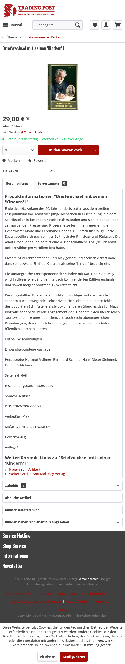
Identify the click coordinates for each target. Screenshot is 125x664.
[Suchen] (78, 25)
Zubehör (15, 485)
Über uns (45, 594)
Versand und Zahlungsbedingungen (36, 601)
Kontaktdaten (67, 594)
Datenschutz (101, 601)
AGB (113, 594)
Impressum (62, 609)
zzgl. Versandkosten (31, 132)
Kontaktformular (93, 594)
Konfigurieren (74, 656)
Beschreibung (17, 183)
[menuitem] (12, 25)
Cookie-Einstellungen (19, 594)
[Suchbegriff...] (57, 25)
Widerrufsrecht (76, 601)
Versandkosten (88, 579)
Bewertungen (52, 183)
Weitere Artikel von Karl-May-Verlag (35, 473)
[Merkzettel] (94, 25)
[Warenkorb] (117, 25)
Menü (12, 24)
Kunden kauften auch (22, 510)
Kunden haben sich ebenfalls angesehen (37, 522)
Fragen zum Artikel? (22, 469)
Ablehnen (47, 656)
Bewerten (38, 160)
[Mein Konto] (106, 25)
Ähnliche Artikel (18, 497)
